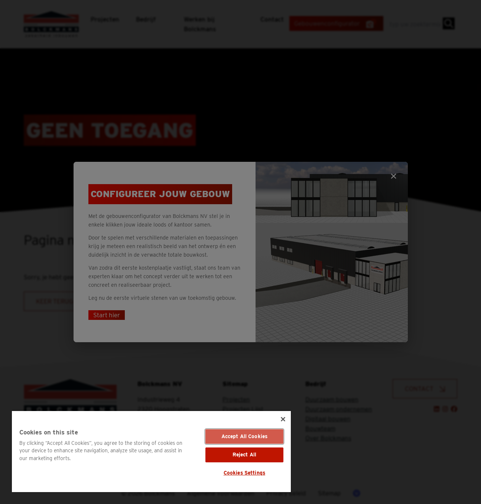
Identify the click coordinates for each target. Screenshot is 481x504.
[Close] (283, 419)
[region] (151, 451)
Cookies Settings (244, 473)
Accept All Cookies (244, 436)
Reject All (244, 455)
